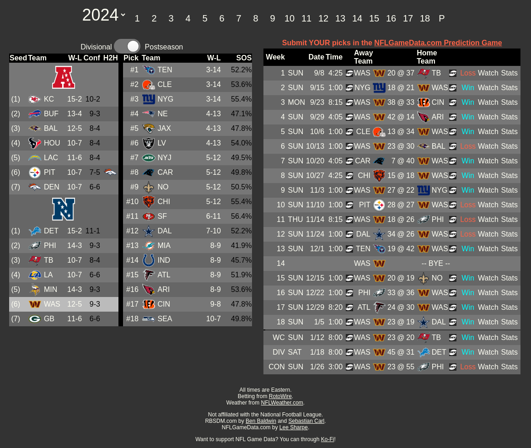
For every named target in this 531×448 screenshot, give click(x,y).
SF (161, 216)
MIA (163, 245)
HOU (52, 143)
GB (49, 319)
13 (340, 18)
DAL (164, 231)
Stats (509, 73)
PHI (50, 245)
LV (161, 143)
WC (279, 337)
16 (391, 18)
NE (162, 114)
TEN (164, 70)
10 (289, 18)
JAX (164, 128)
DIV (279, 352)
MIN (50, 289)
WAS (52, 304)
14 (357, 18)
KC (49, 99)
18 (425, 18)
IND (163, 260)
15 (374, 18)
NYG (165, 99)
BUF (51, 114)
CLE (164, 84)
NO (162, 187)
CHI (163, 201)
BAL (51, 128)
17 (408, 18)
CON (276, 367)
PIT (49, 172)
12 (323, 18)
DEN (51, 187)
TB (48, 260)
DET (51, 231)
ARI (163, 289)
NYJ (164, 158)
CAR (165, 172)
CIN (163, 304)
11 (306, 18)
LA (48, 275)
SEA (164, 319)
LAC (51, 158)
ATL (163, 275)
